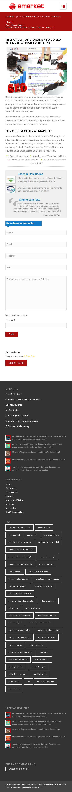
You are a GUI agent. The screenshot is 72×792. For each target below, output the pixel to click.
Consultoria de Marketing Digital (21, 421)
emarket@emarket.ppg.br (16, 787)
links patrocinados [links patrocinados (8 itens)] (32, 608)
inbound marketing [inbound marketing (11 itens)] (48, 601)
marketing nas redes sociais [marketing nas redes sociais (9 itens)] (19, 637)
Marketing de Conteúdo (17, 415)
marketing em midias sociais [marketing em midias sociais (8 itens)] (40, 623)
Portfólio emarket (14, 512)
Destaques (10, 488)
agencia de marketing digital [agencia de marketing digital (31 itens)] (19, 527)
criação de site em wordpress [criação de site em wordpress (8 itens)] (47, 579)
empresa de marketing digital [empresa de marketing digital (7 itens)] (20, 593)
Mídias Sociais (12, 410)
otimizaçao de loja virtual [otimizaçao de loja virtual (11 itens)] (18, 659)
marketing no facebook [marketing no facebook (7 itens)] (46, 637)
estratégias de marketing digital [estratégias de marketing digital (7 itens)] (21, 601)
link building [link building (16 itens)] (13, 608)
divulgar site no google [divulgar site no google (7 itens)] (17, 586)
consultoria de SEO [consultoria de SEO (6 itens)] (46, 564)
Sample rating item (14, 356)
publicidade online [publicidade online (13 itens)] (40, 674)
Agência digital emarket (26, 784)
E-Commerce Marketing (17, 426)
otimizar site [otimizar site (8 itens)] (44, 652)
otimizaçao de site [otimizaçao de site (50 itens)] (42, 659)
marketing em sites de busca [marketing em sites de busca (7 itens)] (48, 630)
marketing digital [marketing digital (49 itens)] (15, 623)
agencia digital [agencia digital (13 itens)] (14, 535)
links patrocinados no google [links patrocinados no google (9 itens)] (19, 615)
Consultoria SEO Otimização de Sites (23, 399)
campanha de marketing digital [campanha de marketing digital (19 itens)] (20, 557)
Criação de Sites (13, 394)
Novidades (10, 508)
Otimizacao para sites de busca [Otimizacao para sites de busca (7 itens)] (20, 652)
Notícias (9, 504)
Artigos (9, 484)
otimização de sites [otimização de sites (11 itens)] (16, 667)
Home (20, 25)
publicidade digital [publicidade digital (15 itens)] (38, 667)
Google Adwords (13, 404)
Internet (9, 496)
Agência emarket (18, 768)
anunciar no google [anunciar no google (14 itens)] (51, 535)
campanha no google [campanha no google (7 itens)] (47, 557)
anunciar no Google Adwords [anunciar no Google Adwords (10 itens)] (20, 542)
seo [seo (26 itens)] (28, 681)
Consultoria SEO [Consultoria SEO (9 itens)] (15, 572)
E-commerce (11, 492)
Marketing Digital (14, 500)
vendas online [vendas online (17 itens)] (14, 689)
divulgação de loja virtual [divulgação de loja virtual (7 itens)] (43, 586)
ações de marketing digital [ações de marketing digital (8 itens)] (48, 542)
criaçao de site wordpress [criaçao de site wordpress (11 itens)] (19, 579)
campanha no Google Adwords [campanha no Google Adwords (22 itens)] (20, 564)
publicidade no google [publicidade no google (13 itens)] (17, 674)
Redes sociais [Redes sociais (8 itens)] (14, 681)
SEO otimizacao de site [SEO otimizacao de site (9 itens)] (45, 681)
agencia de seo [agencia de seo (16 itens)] (44, 527)
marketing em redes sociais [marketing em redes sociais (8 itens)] (19, 630)
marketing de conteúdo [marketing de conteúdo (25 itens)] (47, 615)
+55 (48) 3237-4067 (51, 784)
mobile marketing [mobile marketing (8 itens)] (36, 645)
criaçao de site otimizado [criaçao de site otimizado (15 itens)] (38, 572)
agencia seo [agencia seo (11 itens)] (32, 535)
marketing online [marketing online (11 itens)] (15, 645)
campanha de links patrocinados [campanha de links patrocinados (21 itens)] (21, 549)
